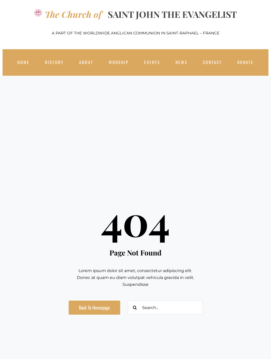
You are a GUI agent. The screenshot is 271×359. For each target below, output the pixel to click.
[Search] (135, 308)
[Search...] (165, 308)
